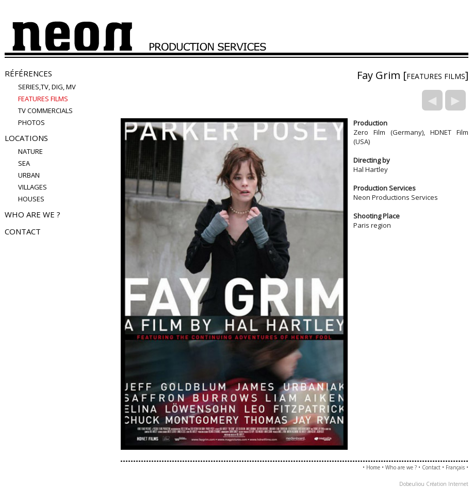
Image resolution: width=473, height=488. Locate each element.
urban (29, 175)
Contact (23, 231)
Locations (26, 138)
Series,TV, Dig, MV (47, 86)
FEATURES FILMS (43, 98)
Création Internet (447, 483)
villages (32, 187)
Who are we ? (32, 214)
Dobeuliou (412, 483)
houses (31, 198)
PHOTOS (31, 122)
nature (30, 151)
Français (455, 467)
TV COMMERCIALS (45, 110)
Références (28, 73)
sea (24, 163)
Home (373, 467)
